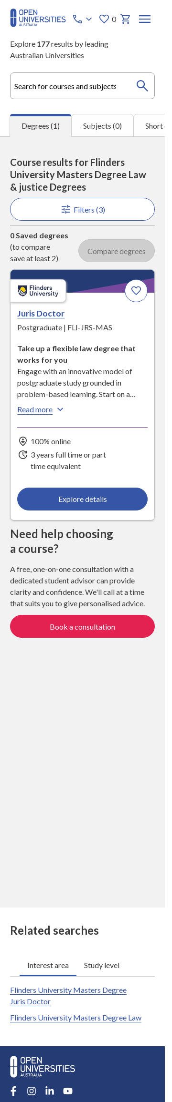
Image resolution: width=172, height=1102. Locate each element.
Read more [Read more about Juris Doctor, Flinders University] (41, 409)
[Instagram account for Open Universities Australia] (31, 1091)
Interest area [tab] (48, 964)
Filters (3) (82, 209)
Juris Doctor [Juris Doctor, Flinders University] (40, 313)
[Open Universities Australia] (38, 23)
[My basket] (125, 19)
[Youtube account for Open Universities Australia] (68, 1091)
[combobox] (82, 85)
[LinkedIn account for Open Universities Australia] (50, 1091)
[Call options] (83, 19)
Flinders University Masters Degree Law (75, 1017)
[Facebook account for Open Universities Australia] (13, 1091)
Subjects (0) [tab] (102, 125)
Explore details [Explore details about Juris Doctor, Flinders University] (82, 498)
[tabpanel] (82, 522)
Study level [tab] (101, 964)
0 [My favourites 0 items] (107, 19)
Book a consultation (82, 626)
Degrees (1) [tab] (41, 125)
